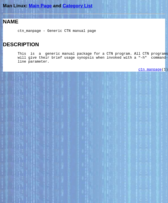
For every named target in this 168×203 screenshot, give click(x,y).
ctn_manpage (150, 70)
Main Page (40, 5)
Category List (77, 5)
